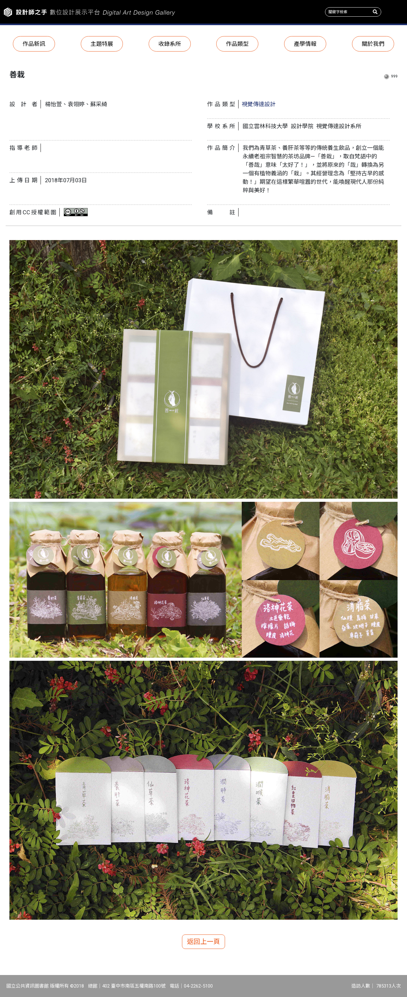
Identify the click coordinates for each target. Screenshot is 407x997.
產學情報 (305, 44)
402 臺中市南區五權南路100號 (134, 986)
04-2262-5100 (198, 986)
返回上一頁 (203, 941)
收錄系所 (169, 44)
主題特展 (102, 44)
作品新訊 (34, 44)
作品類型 (237, 44)
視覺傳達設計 (259, 104)
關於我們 (373, 44)
